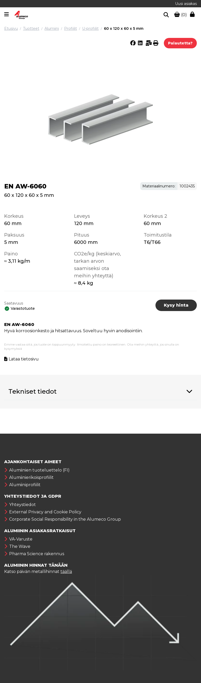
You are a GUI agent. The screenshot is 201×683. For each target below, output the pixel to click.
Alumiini (51, 28)
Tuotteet (31, 28)
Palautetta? (180, 43)
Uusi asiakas (186, 3)
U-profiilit (90, 28)
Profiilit (70, 28)
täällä (66, 571)
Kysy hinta (176, 305)
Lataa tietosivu (24, 359)
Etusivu (11, 28)
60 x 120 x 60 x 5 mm (123, 28)
